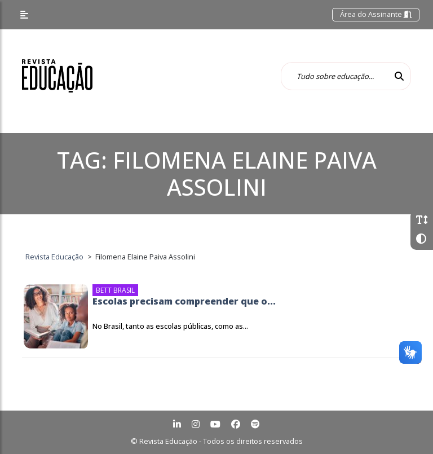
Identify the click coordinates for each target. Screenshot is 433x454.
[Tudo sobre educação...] (334, 76)
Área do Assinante (376, 14)
